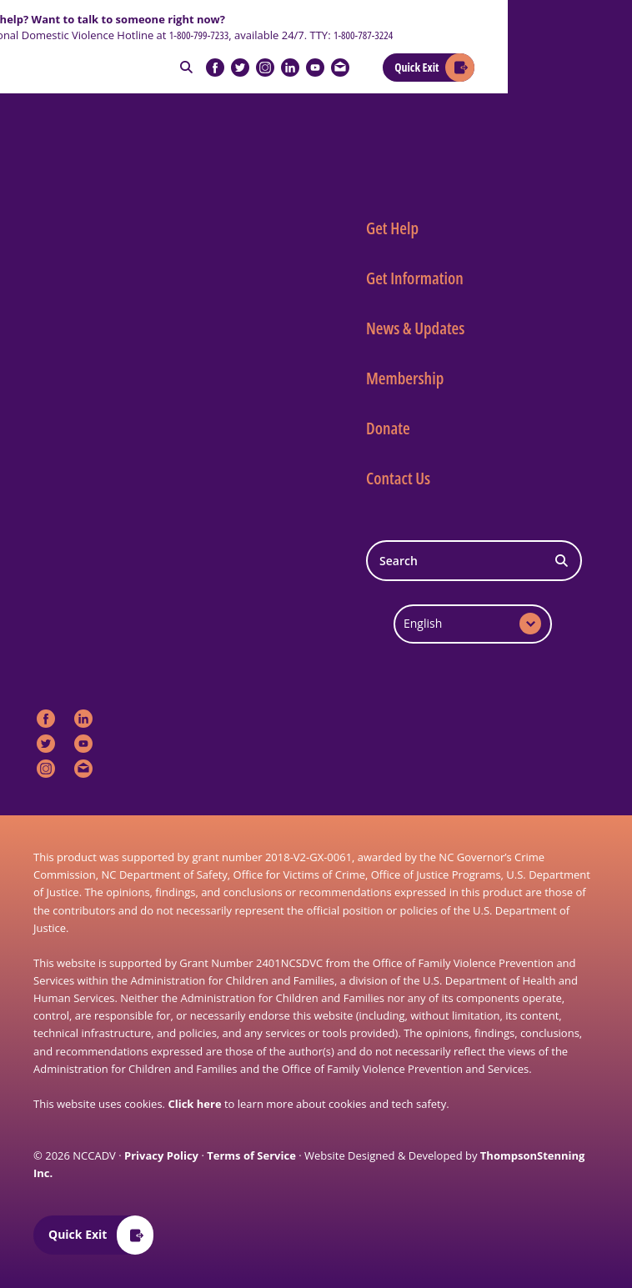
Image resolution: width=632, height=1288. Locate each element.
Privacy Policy (161, 1155)
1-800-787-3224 (363, 35)
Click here (194, 1103)
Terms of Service (251, 1155)
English (423, 623)
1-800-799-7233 (198, 35)
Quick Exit (416, 67)
